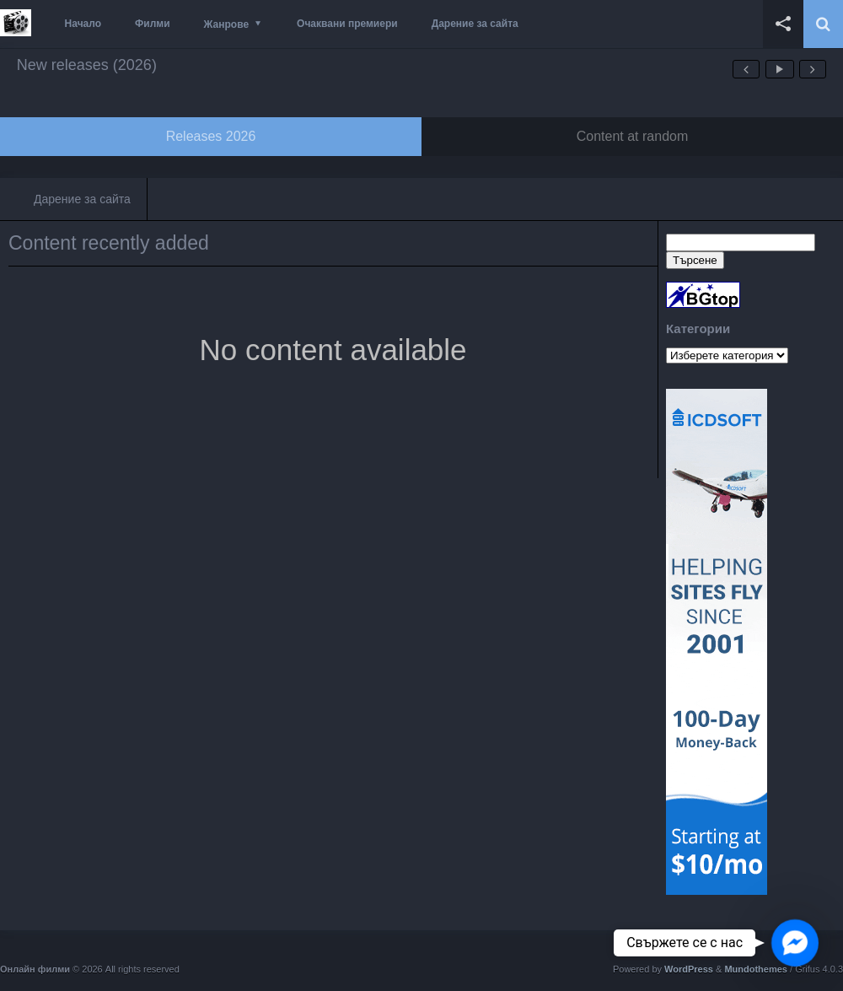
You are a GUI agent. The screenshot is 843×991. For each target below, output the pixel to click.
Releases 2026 (211, 136)
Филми (152, 24)
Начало (83, 24)
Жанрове (226, 24)
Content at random (633, 136)
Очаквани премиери (347, 24)
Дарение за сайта (475, 24)
